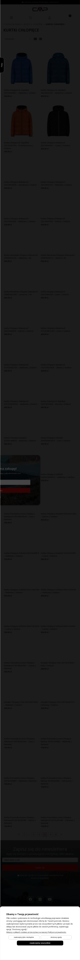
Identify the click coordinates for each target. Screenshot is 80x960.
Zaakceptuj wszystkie (40, 943)
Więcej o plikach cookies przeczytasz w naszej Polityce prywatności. (36, 932)
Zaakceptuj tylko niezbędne (24, 937)
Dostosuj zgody (56, 937)
